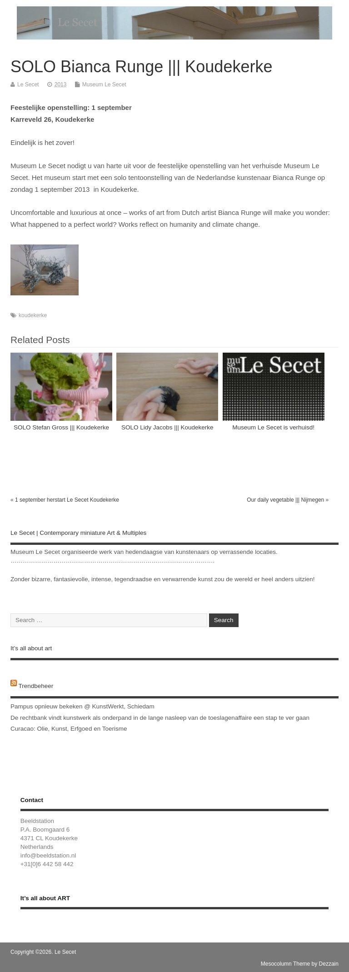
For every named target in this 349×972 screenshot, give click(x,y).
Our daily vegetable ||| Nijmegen (285, 500)
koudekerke (33, 315)
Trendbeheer (36, 686)
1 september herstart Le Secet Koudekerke (67, 500)
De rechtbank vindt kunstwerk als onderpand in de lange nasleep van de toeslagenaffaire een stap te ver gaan (159, 717)
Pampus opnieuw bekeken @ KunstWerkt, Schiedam (82, 706)
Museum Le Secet (104, 84)
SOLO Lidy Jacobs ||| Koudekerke (167, 427)
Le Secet (28, 84)
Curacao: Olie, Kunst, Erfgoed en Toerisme (68, 728)
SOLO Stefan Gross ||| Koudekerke (61, 427)
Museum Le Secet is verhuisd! (273, 427)
